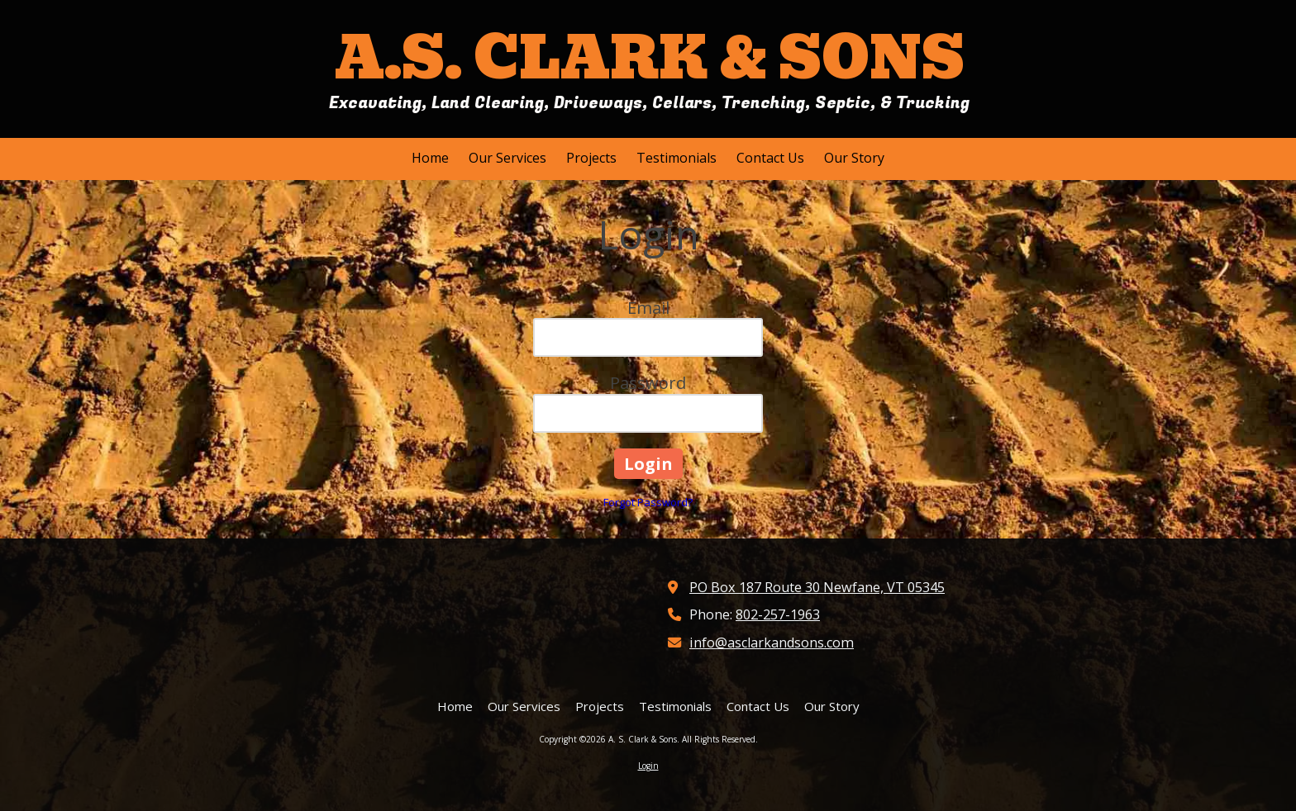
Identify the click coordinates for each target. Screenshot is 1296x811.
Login (648, 765)
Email (648, 307)
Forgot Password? (648, 502)
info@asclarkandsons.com (771, 642)
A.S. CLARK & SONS (650, 58)
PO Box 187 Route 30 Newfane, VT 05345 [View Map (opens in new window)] (817, 587)
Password (648, 383)
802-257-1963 (778, 614)
